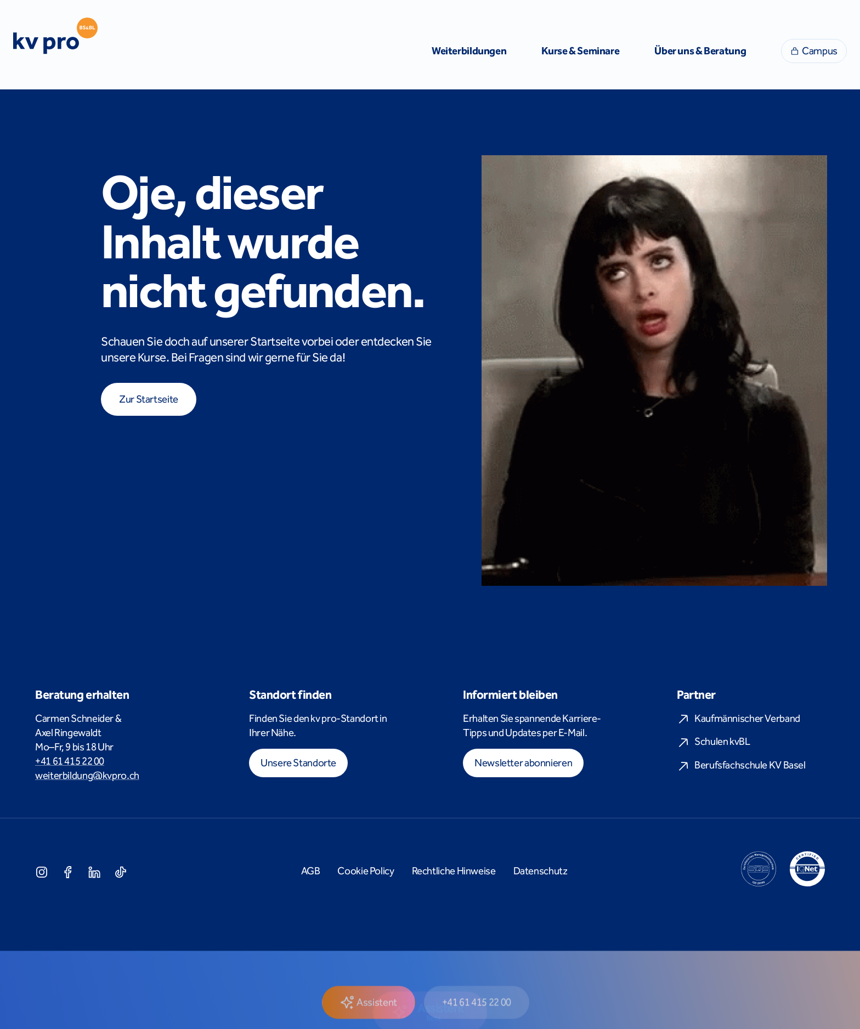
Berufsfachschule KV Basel (741, 765)
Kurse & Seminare (580, 51)
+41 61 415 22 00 (69, 761)
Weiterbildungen (469, 51)
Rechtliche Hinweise (454, 871)
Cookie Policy (365, 871)
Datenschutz (540, 871)
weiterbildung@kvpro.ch (87, 776)
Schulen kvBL (713, 741)
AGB (310, 871)
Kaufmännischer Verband (738, 718)
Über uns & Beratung (700, 51)
